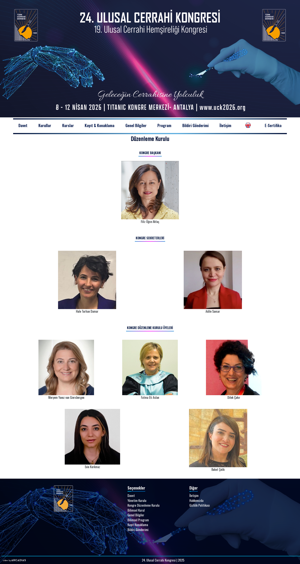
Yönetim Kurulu (137, 500)
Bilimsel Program (138, 520)
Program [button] (164, 125)
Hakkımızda (196, 500)
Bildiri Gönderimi (195, 125)
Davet (25, 125)
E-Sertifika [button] (273, 125)
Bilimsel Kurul (136, 510)
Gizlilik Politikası (199, 505)
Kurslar (68, 125)
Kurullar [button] (44, 125)
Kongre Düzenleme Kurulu (144, 505)
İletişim (225, 125)
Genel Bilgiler (136, 125)
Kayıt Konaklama (138, 524)
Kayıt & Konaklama (99, 125)
